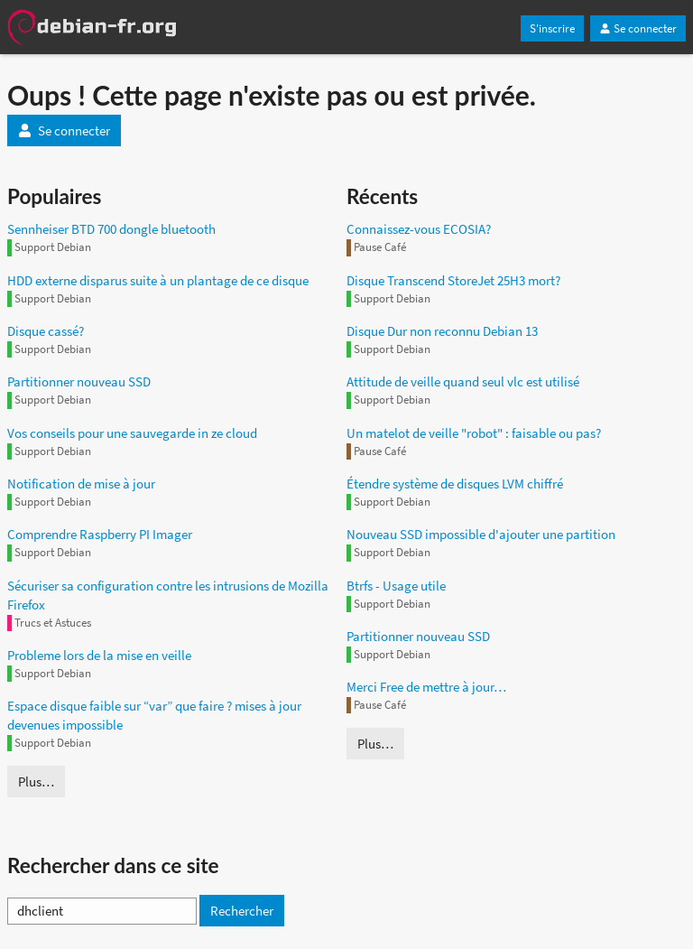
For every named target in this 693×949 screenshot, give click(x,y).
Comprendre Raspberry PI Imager (99, 534)
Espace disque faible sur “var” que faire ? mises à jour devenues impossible (154, 715)
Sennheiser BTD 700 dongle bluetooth (111, 228)
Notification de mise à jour (81, 483)
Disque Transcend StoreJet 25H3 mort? (453, 280)
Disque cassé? (45, 331)
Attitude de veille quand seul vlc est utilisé (462, 381)
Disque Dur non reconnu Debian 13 (442, 331)
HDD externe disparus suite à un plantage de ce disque (158, 280)
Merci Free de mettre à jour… (426, 686)
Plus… (36, 781)
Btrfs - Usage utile (396, 585)
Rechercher (241, 910)
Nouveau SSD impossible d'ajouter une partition (480, 534)
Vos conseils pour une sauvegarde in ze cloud (132, 433)
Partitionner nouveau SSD (79, 381)
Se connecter (638, 28)
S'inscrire (552, 28)
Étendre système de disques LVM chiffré (454, 483)
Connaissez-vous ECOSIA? (418, 228)
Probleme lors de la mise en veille (99, 655)
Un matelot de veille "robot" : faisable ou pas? (473, 433)
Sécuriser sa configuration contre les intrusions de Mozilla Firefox (167, 595)
